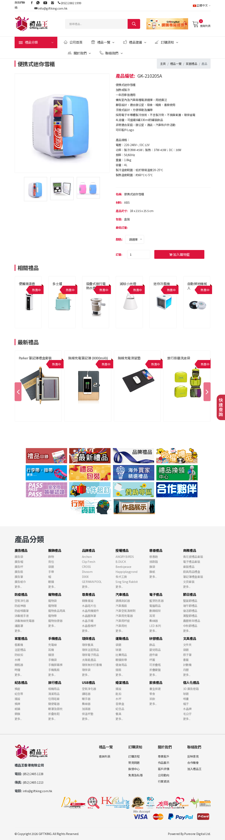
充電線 (52, 645)
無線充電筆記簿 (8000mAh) (88, 358)
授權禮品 (122, 550)
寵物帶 (52, 616)
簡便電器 (54, 704)
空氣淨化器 (22, 601)
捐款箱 (153, 562)
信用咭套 (54, 699)
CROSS (86, 567)
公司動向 (163, 775)
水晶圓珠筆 (89, 616)
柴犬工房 (121, 577)
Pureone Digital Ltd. (197, 834)
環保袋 (86, 670)
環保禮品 (88, 638)
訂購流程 (134, 756)
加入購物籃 (179, 254)
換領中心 (134, 769)
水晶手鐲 (87, 621)
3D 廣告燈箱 (191, 689)
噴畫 (186, 699)
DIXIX (85, 577)
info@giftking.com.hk (52, 8)
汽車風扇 (121, 606)
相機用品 (54, 689)
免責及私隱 (135, 775)
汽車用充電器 (124, 616)
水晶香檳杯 (89, 626)
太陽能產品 (89, 660)
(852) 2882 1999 (71, 3)
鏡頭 (51, 655)
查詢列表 (201, 24)
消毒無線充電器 (25, 621)
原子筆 (187, 655)
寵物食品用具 (56, 611)
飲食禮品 (155, 682)
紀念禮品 (21, 682)
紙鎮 (17, 709)
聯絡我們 (111, 53)
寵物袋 (52, 601)
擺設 (17, 699)
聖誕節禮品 (190, 601)
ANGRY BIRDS (125, 557)
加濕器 (86, 709)
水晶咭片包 (89, 606)
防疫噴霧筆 (22, 611)
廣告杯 (19, 567)
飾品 (152, 645)
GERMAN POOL (92, 582)
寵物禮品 (54, 594)
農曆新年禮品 (191, 621)
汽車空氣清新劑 (126, 611)
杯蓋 (152, 660)
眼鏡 (51, 582)
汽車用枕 (121, 626)
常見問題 (134, 762)
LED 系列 (155, 626)
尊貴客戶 (163, 756)
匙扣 (118, 694)
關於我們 (79, 53)
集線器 (153, 621)
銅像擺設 (87, 601)
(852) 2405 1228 (33, 774)
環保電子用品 (90, 655)
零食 (152, 694)
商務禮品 (189, 550)
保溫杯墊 (87, 714)
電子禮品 (155, 594)
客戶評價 (163, 769)
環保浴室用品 (90, 650)
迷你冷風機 (161, 284)
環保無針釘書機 (92, 665)
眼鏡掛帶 (121, 660)
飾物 (51, 557)
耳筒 (152, 616)
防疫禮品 (21, 594)
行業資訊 (163, 781)
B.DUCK (121, 562)
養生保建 (155, 689)
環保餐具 (87, 645)
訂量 (118, 254)
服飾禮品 (54, 550)
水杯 (118, 699)
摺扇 (118, 670)
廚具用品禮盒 (191, 572)
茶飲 (152, 699)
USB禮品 (88, 682)
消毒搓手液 (22, 616)
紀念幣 (19, 694)
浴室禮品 (20, 650)
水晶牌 (187, 709)
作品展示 (163, 762)
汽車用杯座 (123, 621)
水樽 (17, 660)
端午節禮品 (190, 606)
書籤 (186, 660)
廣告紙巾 (20, 582)
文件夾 (187, 645)
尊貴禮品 (88, 594)
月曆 (186, 670)
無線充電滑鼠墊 (129, 358)
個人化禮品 (191, 682)
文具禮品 (189, 638)
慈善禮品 (155, 550)
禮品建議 (134, 42)
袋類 (51, 567)
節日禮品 (189, 594)
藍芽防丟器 (156, 601)
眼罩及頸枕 (55, 709)
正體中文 (202, 5)
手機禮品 (54, 638)
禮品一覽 (102, 42)
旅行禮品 (54, 682)
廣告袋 (19, 557)
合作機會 (193, 762)
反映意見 (193, 756)
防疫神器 (20, 606)
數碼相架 (155, 611)
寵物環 (52, 606)
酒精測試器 (123, 601)
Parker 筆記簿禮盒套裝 (35, 358)
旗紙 (152, 572)
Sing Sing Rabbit (127, 582)
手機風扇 (54, 670)
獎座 (17, 689)
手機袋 (52, 660)
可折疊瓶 (155, 665)
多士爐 (57, 284)
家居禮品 (191, 64)
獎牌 (17, 704)
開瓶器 (19, 665)
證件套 (153, 655)
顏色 (119, 239)
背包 (51, 562)
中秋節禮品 (190, 626)
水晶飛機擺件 (90, 611)
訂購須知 (166, 42)
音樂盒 (120, 704)
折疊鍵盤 (155, 670)
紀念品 (120, 709)
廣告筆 (19, 577)
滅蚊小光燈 (128, 284)
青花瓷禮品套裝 (193, 557)
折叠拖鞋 (54, 714)
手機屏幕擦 (55, 665)
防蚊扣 (19, 655)
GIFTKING (45, 834)
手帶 (51, 572)
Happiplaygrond (126, 572)
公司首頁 (73, 42)
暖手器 (86, 699)
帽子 (186, 704)
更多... (18, 587)
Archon (87, 557)
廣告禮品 (21, 550)
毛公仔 (187, 714)
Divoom (87, 572)
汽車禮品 (122, 594)
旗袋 (152, 567)
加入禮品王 (194, 769)
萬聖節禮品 (190, 616)
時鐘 (17, 670)
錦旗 (17, 714)
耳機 (51, 650)
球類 (118, 650)
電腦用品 (155, 606)
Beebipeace (123, 567)
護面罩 (19, 626)
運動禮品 (122, 638)
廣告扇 (19, 572)
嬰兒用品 (155, 650)
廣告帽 (19, 562)
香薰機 (19, 645)
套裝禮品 (189, 567)
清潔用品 (54, 694)
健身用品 (121, 665)
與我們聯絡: (20, 4)
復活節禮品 (190, 611)
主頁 (163, 64)
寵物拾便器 (55, 621)
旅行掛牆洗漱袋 (178, 358)
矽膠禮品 (155, 638)
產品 (204, 64)
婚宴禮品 (122, 682)
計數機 (187, 665)
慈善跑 (153, 557)
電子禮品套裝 (191, 562)
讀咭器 (86, 694)
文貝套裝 (189, 582)
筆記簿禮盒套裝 (193, 577)
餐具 (118, 714)
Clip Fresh (88, 562)
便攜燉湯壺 (27, 284)
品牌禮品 (88, 550)
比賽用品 (121, 655)
